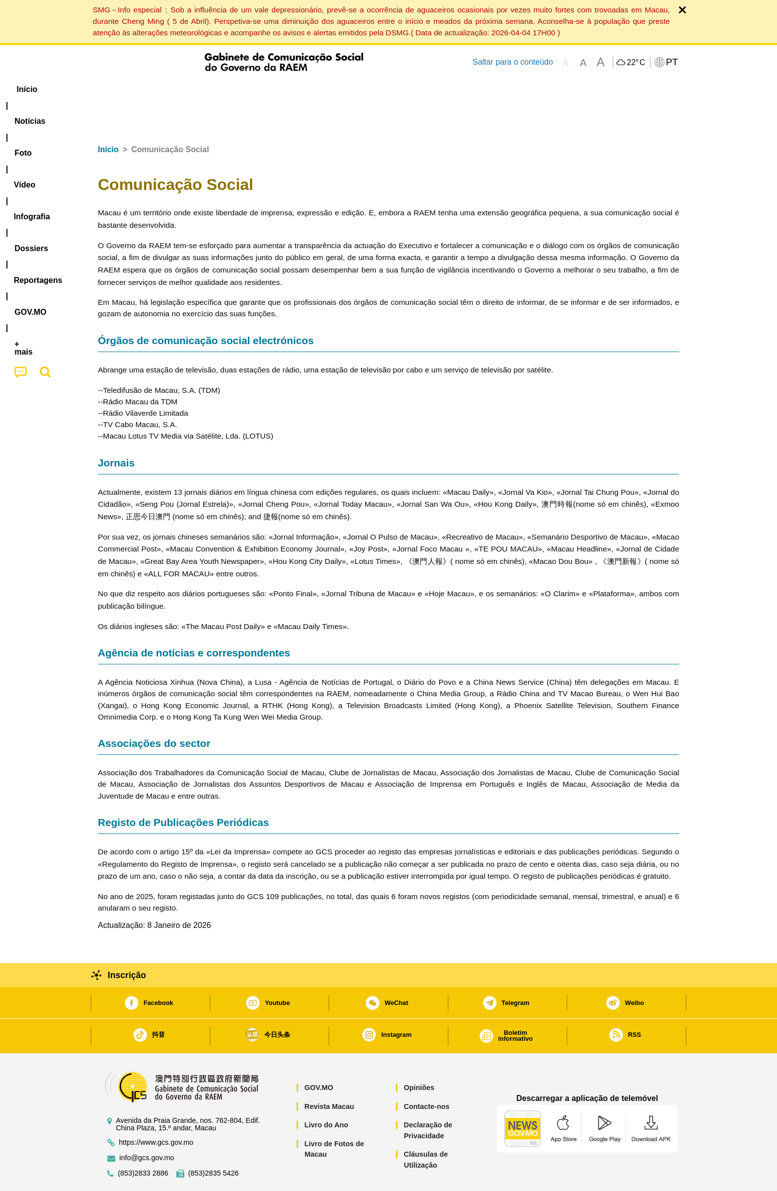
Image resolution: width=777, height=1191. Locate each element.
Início (108, 119)
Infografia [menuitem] (298, 89)
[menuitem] (164, 89)
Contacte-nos (427, 1076)
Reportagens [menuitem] (412, 89)
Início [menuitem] (117, 89)
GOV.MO (319, 1057)
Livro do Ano (326, 1095)
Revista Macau (329, 1076)
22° (635, 63)
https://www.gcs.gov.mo (156, 1112)
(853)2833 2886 (143, 1143)
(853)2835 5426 (213, 1143)
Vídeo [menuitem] (249, 89)
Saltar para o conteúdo (512, 62)
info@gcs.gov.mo (146, 1127)
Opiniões (419, 1057)
